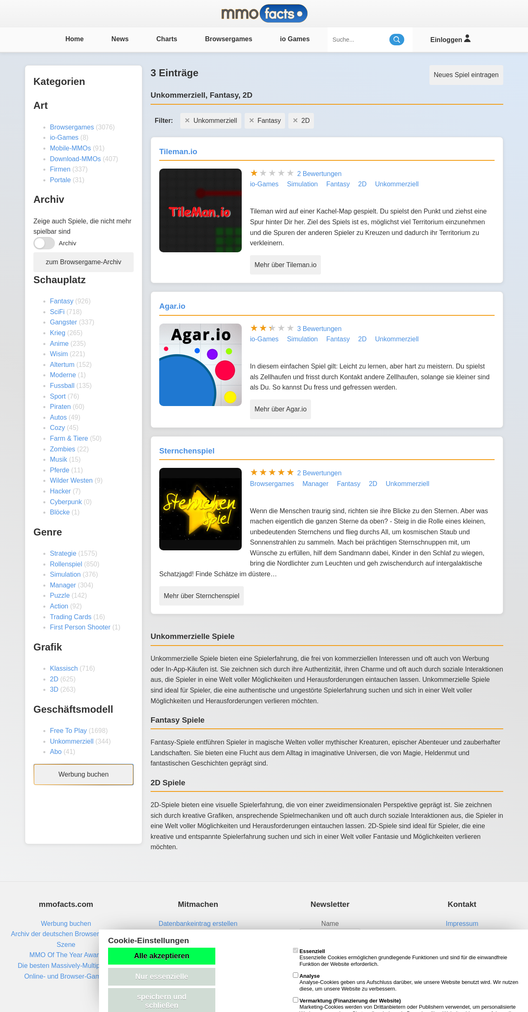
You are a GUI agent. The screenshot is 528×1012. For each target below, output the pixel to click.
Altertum (62, 364)
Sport (58, 396)
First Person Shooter (80, 627)
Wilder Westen (71, 480)
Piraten (60, 406)
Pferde (59, 470)
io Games (295, 38)
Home (74, 38)
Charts (166, 38)
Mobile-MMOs (70, 148)
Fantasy (61, 301)
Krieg (57, 332)
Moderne (63, 374)
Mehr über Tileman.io (285, 264)
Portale (60, 179)
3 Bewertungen (319, 328)
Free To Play (68, 730)
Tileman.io (178, 151)
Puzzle (60, 595)
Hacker (60, 491)
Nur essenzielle (161, 976)
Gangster (63, 322)
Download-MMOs (75, 158)
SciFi (57, 311)
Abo (55, 751)
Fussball (62, 385)
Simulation (65, 574)
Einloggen (450, 38)
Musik (58, 459)
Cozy (57, 427)
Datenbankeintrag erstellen (197, 923)
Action (59, 606)
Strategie (63, 553)
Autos (58, 417)
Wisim (59, 353)
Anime (59, 343)
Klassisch (64, 668)
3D (54, 689)
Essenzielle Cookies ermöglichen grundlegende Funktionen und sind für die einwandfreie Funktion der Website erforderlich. (400, 957)
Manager (63, 585)
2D (54, 679)
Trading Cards (71, 616)
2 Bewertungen (319, 173)
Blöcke (60, 512)
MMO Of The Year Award (65, 954)
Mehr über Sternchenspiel (201, 595)
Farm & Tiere (69, 438)
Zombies (62, 449)
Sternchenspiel (186, 450)
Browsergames (228, 38)
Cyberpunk (66, 501)
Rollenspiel (66, 564)
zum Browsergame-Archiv (83, 261)
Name (330, 923)
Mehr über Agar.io (280, 409)
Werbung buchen (84, 774)
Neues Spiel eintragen (466, 74)
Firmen (60, 169)
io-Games (64, 137)
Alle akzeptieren (161, 956)
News (120, 38)
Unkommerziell (72, 741)
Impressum (462, 923)
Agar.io (172, 306)
